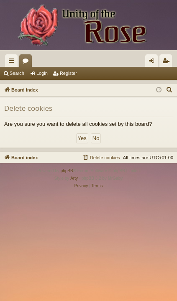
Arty (74, 178)
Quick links (13, 62)
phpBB (67, 170)
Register (68, 73)
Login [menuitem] (153, 62)
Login (42, 73)
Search (17, 73)
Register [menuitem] (167, 62)
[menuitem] (169, 89)
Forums (27, 62)
